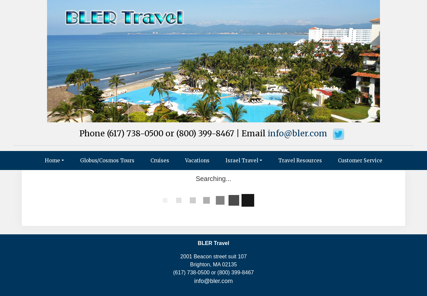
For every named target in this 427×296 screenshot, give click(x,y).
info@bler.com (297, 133)
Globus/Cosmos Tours (107, 160)
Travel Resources (300, 160)
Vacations (197, 160)
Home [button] (52, 160)
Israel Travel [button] (242, 160)
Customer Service (360, 160)
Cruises (159, 160)
